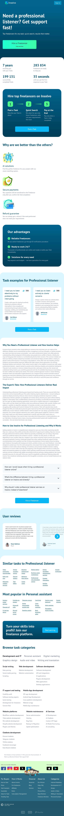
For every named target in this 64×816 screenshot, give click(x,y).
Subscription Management (19, 794)
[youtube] (16, 768)
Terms (39, 788)
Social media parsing (9, 673)
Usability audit (7, 694)
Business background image (25, 571)
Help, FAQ (40, 785)
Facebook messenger (9, 745)
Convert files (7, 706)
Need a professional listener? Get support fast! (16, 757)
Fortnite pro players (16, 601)
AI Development (51, 715)
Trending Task (5, 797)
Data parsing (7, 670)
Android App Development (31, 697)
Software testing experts (11, 697)
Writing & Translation (57, 794)
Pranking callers (26, 610)
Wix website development (11, 721)
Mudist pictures (58, 601)
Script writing (8, 666)
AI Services (50, 711)
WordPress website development (13, 715)
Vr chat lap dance (6, 611)
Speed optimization (32, 727)
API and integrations (43, 673)
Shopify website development (12, 724)
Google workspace (58, 570)
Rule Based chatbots (9, 748)
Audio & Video (55, 791)
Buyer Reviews (42, 794)
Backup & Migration (32, 724)
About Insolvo (16, 782)
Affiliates (14, 788)
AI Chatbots (49, 718)
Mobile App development (33, 690)
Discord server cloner (15, 612)
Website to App (28, 703)
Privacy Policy (41, 791)
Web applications (41, 682)
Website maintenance (34, 711)
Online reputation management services (46, 572)
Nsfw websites (49, 605)
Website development (26, 670)
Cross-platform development (32, 700)
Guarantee (4, 791)
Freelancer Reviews (43, 797)
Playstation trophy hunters (49, 609)
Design (53, 788)
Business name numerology (35, 573)
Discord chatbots (8, 736)
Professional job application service (35, 579)
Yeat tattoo (14, 582)
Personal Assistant (56, 797)
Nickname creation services (5, 583)
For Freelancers (16, 785)
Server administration (33, 715)
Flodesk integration (46, 579)
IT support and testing (11, 690)
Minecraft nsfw (15, 606)
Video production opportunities (6, 571)
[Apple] (49, 768)
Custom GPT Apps (51, 721)
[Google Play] (55, 768)
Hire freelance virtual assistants (12, 755)
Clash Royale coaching (37, 605)
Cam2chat (38, 600)
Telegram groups (27, 600)
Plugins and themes (9, 727)
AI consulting (50, 727)
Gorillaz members (45, 584)
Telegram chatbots (9, 739)
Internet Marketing (56, 782)
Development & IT (56, 785)
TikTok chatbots (8, 742)
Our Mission (41, 782)
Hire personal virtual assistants (31, 755)
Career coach (23, 582)
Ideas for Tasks (5, 794)
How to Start (4, 782)
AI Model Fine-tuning (53, 724)
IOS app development (30, 694)
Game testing (7, 700)
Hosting (28, 718)
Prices (2, 785)
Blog (30, 785)
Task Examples (5, 788)
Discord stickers (15, 577)
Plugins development (43, 679)
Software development (45, 666)
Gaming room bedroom (49, 601)
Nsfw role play (5, 577)
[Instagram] (9, 768)
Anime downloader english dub (25, 605)
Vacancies (31, 782)
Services (31, 788)
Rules (13, 791)
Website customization (26, 673)
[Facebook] (3, 768)
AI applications (41, 676)
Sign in (57, 3)
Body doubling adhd (37, 612)
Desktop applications (43, 685)
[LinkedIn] (28, 768)
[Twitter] (22, 768)
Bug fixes (29, 721)
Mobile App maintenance (31, 706)
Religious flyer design (25, 577)
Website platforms (10, 711)
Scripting (5, 676)
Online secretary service (15, 571)
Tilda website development (11, 718)
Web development (26, 666)
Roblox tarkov (35, 569)
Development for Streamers (11, 703)
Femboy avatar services (5, 602)
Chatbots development (11, 732)
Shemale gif (6, 607)
